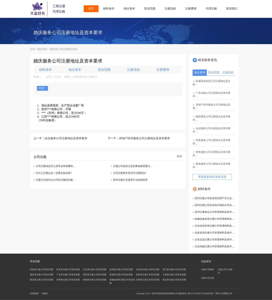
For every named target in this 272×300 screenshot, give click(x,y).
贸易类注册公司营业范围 (121, 274)
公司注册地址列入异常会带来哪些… (55, 166)
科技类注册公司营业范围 (41, 269)
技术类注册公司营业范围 (68, 269)
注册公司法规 (207, 278)
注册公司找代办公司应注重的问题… (55, 180)
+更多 (179, 156)
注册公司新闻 (207, 269)
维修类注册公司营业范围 (94, 279)
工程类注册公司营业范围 (174, 274)
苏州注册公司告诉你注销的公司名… (214, 205)
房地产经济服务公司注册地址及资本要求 (144, 138)
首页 (91, 8)
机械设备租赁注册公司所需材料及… (214, 219)
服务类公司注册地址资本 (63, 49)
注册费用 (190, 8)
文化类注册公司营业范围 (94, 269)
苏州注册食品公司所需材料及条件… (214, 212)
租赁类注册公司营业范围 (147, 274)
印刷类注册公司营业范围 (147, 279)
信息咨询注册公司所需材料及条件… (214, 232)
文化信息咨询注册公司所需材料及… (214, 225)
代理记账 (211, 8)
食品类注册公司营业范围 (174, 279)
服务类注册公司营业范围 (41, 274)
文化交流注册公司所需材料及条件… (214, 239)
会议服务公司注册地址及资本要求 (66, 138)
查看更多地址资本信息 (212, 176)
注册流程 (170, 8)
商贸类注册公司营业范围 (94, 274)
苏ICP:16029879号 (196, 293)
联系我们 (232, 8)
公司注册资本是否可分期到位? (129, 173)
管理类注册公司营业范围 (68, 279)
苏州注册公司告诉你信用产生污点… (214, 198)
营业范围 (149, 8)
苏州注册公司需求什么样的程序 (130, 180)
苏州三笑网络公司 (223, 293)
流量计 (45, 293)
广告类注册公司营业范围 (68, 274)
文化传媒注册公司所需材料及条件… (214, 246)
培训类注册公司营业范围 (147, 269)
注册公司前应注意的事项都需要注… (133, 166)
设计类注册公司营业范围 (174, 269)
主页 (32, 49)
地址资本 (129, 8)
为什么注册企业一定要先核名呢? (53, 173)
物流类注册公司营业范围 (41, 279)
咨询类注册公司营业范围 (121, 269)
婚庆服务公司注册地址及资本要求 (67, 32)
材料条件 (108, 8)
